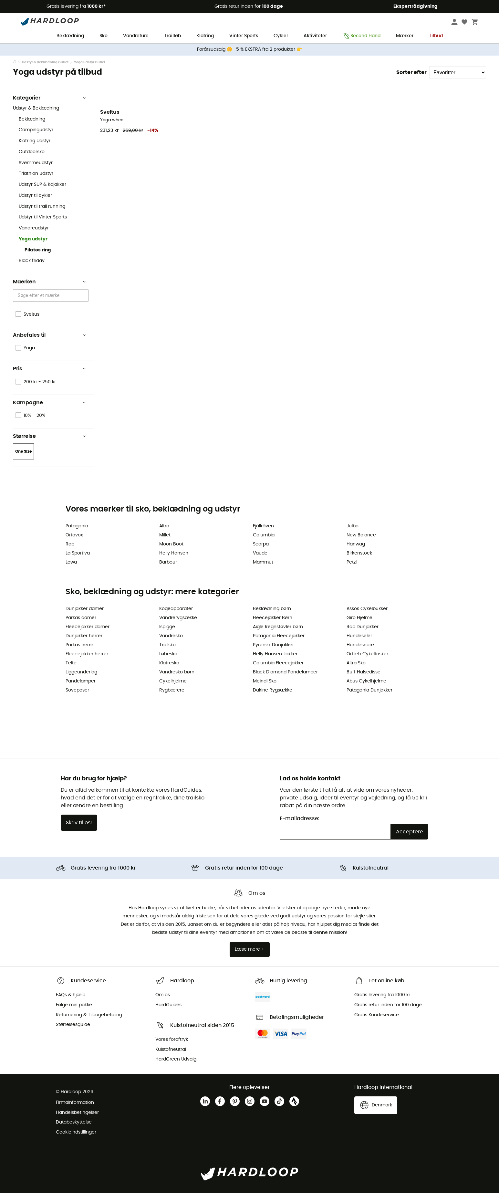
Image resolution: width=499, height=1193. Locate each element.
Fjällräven (263, 526)
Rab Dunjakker (363, 627)
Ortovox (74, 535)
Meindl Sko (264, 681)
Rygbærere (171, 690)
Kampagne (49, 402)
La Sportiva (78, 553)
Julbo (353, 526)
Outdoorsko (32, 152)
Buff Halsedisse (363, 672)
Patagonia (77, 526)
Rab (70, 544)
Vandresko (171, 636)
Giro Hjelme (359, 618)
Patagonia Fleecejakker (279, 636)
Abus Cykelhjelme (366, 681)
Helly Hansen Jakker (275, 654)
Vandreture (136, 36)
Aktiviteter (315, 36)
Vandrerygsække (178, 618)
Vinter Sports (243, 36)
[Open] (85, 295)
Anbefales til (49, 335)
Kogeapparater (176, 609)
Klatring (205, 36)
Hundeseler (359, 636)
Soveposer (77, 690)
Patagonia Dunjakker (369, 690)
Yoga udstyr (33, 239)
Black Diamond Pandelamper (285, 672)
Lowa (71, 562)
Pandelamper (81, 681)
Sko (103, 36)
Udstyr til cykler (35, 195)
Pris (49, 368)
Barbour (168, 562)
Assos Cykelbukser (367, 609)
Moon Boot (171, 544)
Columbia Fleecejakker (278, 663)
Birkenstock (359, 553)
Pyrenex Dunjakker (273, 645)
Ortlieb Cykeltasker (367, 654)
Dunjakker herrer (84, 636)
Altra (164, 526)
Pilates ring (38, 250)
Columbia (264, 535)
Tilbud (436, 36)
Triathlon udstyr (36, 173)
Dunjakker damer (85, 609)
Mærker (404, 36)
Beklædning (70, 36)
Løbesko (168, 654)
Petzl (352, 562)
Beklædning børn (272, 609)
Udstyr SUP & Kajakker (42, 184)
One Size (23, 451)
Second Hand (361, 36)
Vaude (260, 553)
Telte (71, 663)
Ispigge (167, 627)
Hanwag (356, 544)
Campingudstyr (36, 130)
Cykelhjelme (173, 681)
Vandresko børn (176, 672)
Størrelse (49, 436)
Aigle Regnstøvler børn (278, 627)
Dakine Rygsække (272, 690)
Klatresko (169, 663)
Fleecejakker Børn (272, 618)
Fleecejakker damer (87, 627)
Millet (165, 535)
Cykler (281, 36)
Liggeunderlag (81, 672)
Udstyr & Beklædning (36, 108)
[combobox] (51, 295)
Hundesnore (360, 645)
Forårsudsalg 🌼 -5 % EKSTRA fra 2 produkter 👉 (249, 49)
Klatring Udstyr (34, 141)
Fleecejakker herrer (87, 654)
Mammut (263, 562)
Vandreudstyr (34, 228)
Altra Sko (356, 663)
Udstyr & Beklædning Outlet (45, 62)
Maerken (49, 281)
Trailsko (167, 645)
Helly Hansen (173, 553)
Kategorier (49, 97)
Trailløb (172, 36)
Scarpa (261, 544)
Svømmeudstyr (36, 163)
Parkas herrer (80, 645)
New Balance (361, 535)
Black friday (32, 261)
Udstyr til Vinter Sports (43, 217)
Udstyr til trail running (42, 206)
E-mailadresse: (299, 818)
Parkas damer (81, 618)
